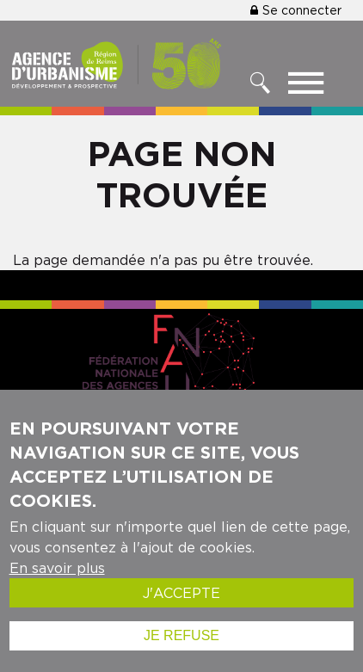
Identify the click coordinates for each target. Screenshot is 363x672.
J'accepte (181, 593)
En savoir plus (57, 568)
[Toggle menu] (306, 86)
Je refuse (181, 635)
